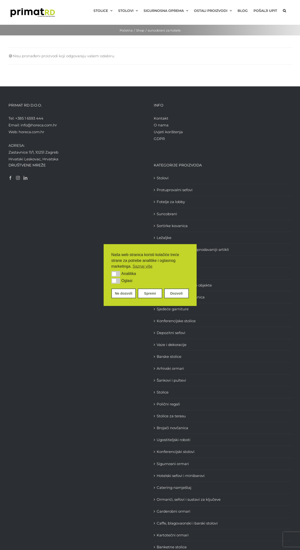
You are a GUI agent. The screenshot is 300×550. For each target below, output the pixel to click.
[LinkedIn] (25, 178)
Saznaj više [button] (143, 266)
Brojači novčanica (172, 428)
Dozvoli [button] (176, 293)
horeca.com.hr (31, 132)
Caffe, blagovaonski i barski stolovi (187, 523)
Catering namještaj (174, 487)
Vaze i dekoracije (171, 344)
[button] (115, 274)
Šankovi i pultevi (171, 380)
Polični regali (168, 404)
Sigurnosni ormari (173, 463)
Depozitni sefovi (171, 332)
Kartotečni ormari (173, 535)
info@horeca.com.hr (39, 125)
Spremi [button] (150, 293)
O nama (161, 125)
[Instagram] (18, 178)
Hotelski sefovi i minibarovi (181, 475)
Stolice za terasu (171, 416)
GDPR (159, 138)
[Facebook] (10, 178)
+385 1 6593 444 (29, 118)
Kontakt (161, 118)
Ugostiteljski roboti (173, 439)
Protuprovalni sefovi (174, 190)
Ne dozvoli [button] (123, 293)
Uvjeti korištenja (168, 132)
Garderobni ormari (173, 511)
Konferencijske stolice (176, 321)
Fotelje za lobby (171, 201)
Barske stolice (169, 356)
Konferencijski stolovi (175, 451)
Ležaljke (164, 237)
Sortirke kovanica (172, 225)
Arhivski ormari (170, 368)
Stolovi (163, 178)
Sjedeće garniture (173, 309)
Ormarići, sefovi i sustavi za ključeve (189, 499)
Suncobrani (167, 214)
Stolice (163, 392)
